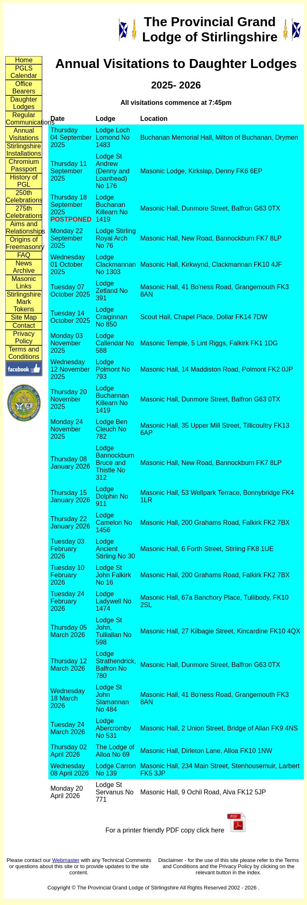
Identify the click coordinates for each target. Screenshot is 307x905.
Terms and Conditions (23, 353)
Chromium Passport (24, 165)
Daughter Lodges (23, 103)
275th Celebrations (24, 212)
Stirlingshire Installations (24, 150)
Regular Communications (24, 118)
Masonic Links (23, 282)
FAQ (23, 255)
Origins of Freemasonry (24, 243)
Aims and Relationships (24, 227)
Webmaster (65, 860)
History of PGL (24, 181)
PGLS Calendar (24, 72)
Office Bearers (23, 87)
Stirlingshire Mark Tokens (24, 302)
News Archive (23, 267)
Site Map (23, 317)
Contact (23, 325)
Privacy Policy (23, 337)
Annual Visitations (24, 134)
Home (24, 60)
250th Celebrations (24, 196)
